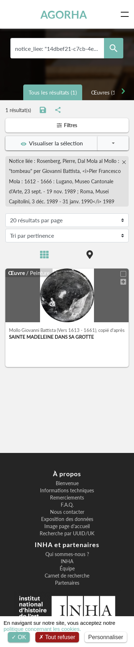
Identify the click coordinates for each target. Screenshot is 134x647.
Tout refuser (57, 637)
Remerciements (67, 497)
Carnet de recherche (67, 576)
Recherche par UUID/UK (67, 533)
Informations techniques (67, 490)
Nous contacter (67, 512)
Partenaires (67, 583)
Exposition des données (67, 519)
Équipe (67, 568)
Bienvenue (67, 483)
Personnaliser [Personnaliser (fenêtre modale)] (105, 637)
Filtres (67, 125)
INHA (67, 561)
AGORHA (63, 14)
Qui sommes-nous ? (67, 554)
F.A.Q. (67, 505)
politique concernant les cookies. (42, 629)
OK (18, 637)
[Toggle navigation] (126, 14)
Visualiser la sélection (52, 143)
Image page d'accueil (67, 526)
